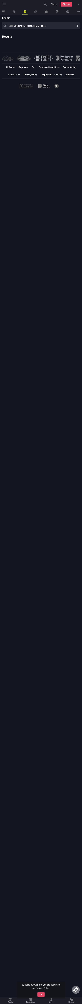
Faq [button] (33, 67)
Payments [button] (23, 67)
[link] (3, 12)
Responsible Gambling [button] (51, 75)
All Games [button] (10, 67)
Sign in (54, 4)
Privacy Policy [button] (30, 75)
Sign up (66, 4)
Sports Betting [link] (69, 67)
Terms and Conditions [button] (49, 67)
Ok (41, 994)
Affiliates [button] (70, 75)
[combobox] (76, 4)
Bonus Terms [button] (14, 75)
